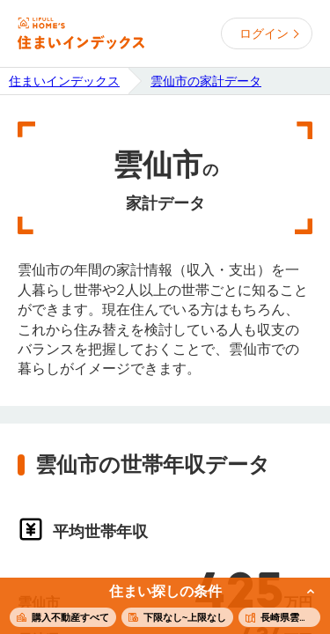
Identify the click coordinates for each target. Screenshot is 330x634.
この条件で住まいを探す (154, 607)
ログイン (264, 33)
